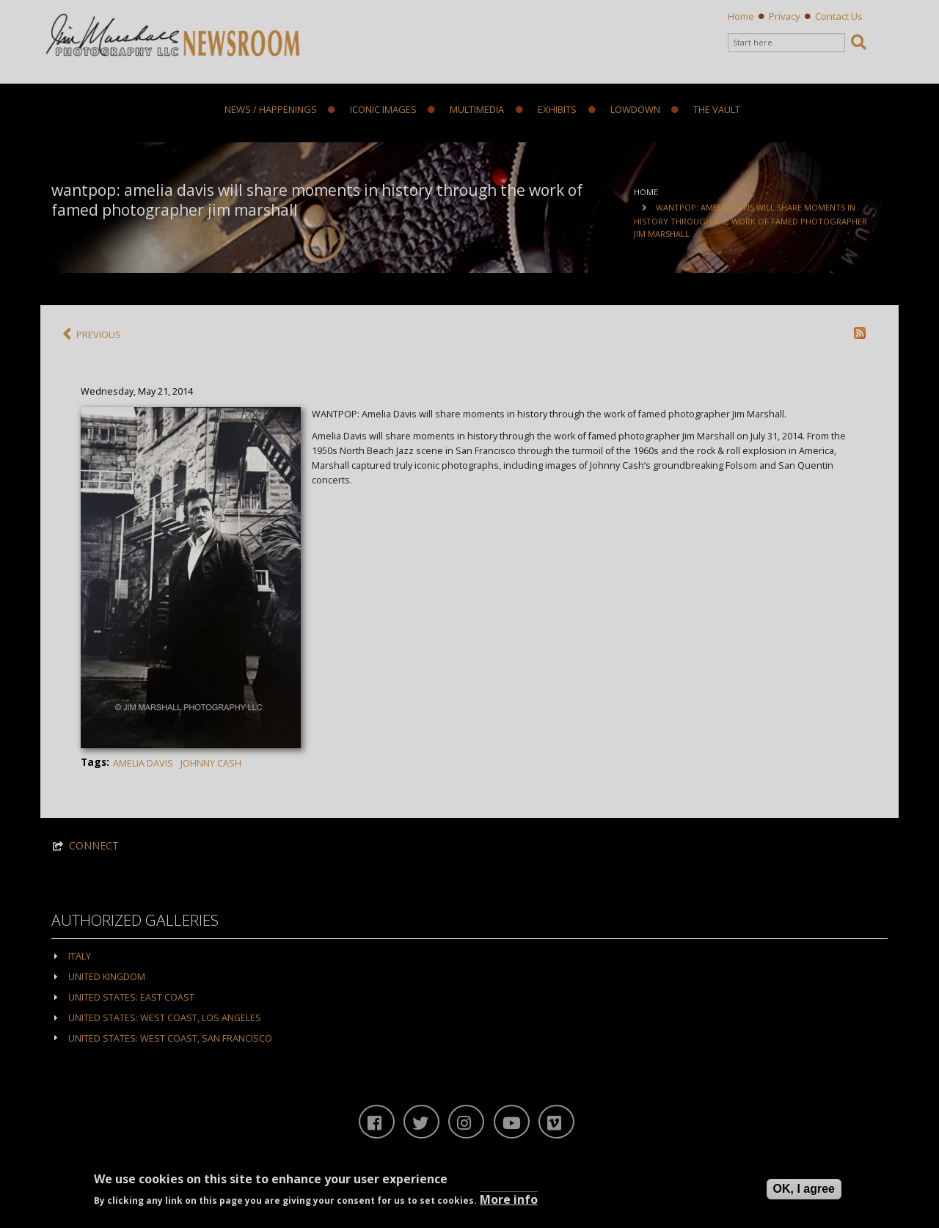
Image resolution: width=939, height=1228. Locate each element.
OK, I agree (804, 1189)
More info (509, 1199)
